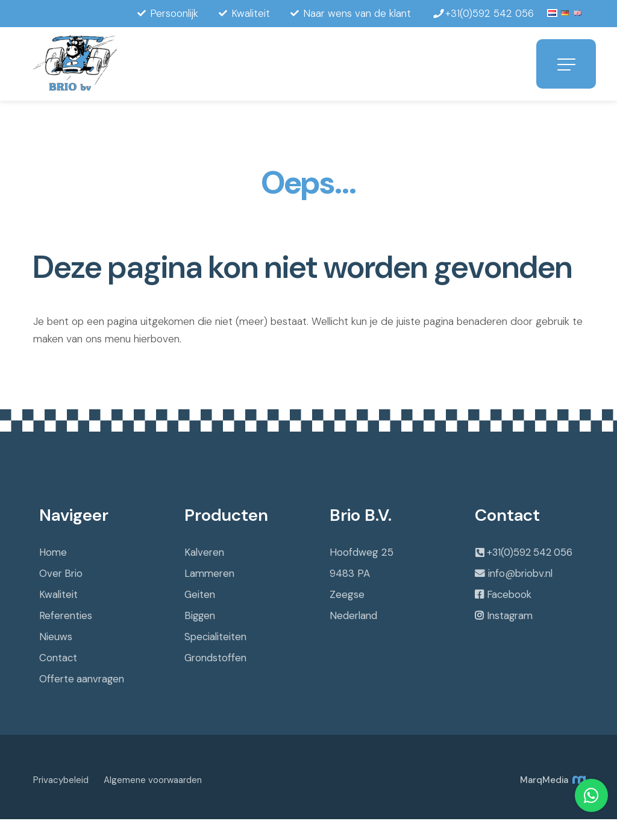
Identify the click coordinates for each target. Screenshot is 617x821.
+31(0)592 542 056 (532, 554)
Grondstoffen (215, 659)
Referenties (65, 617)
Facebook (510, 598)
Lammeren (209, 575)
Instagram (510, 619)
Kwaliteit (58, 596)
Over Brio (61, 575)
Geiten (200, 596)
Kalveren (204, 554)
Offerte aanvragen (82, 680)
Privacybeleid (61, 782)
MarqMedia (552, 782)
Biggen (200, 617)
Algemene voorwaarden (153, 782)
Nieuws (55, 638)
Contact (58, 659)
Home (53, 554)
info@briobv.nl (520, 576)
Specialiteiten (215, 638)
